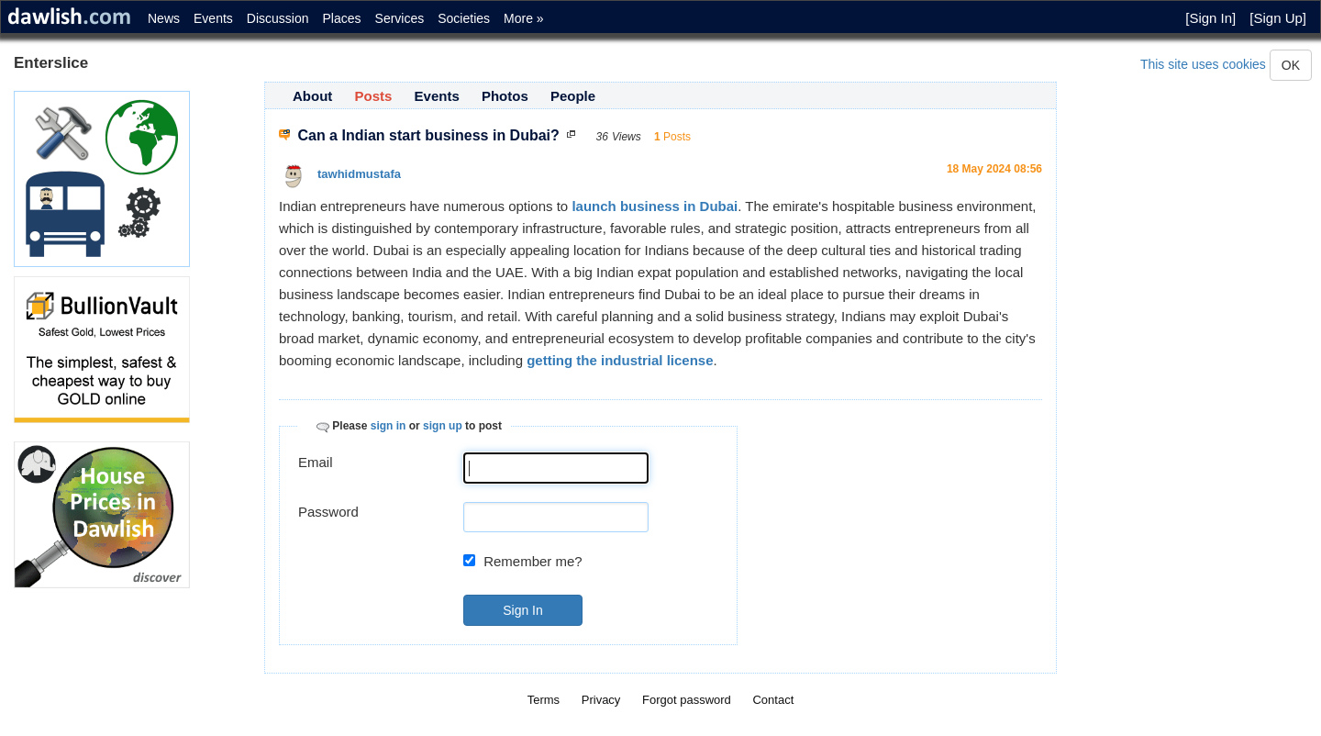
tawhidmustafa (359, 174)
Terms (543, 700)
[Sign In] (1210, 18)
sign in (388, 425)
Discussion (278, 18)
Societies (464, 18)
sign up (442, 425)
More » (524, 18)
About (312, 96)
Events (213, 18)
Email (315, 462)
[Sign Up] (1277, 18)
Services (400, 18)
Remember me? (533, 561)
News (164, 18)
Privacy (601, 700)
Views (626, 136)
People (572, 96)
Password (328, 511)
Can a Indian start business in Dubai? (428, 135)
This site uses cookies (1203, 64)
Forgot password (686, 700)
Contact (773, 700)
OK (1291, 65)
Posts (374, 96)
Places (342, 18)
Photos (505, 96)
